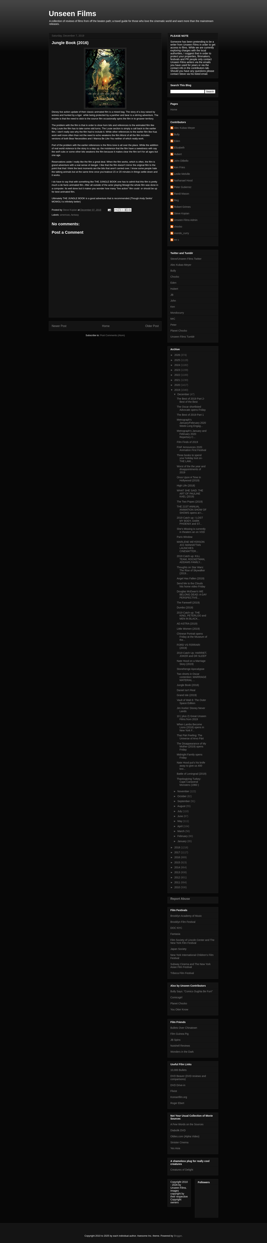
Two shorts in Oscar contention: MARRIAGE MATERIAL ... (191, 677)
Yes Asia (175, 1148)
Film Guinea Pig (179, 1033)
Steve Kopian (181, 213)
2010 (177, 887)
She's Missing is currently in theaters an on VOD (191, 530)
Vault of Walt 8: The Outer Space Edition (191, 702)
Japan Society (178, 948)
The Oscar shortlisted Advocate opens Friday (191, 408)
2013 (177, 872)
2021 (177, 380)
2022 (177, 374)
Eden (177, 141)
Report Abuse (180, 898)
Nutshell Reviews (180, 1045)
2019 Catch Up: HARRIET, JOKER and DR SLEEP (192, 654)
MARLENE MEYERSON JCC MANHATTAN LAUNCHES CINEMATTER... (191, 546)
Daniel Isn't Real (186, 690)
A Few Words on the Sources (186, 1124)
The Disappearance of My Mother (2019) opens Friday (191, 746)
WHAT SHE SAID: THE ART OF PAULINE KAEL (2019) (190, 493)
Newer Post (59, 326)
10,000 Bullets (178, 1070)
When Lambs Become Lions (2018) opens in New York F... (190, 727)
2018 (177, 847)
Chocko (174, 276)
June (180, 816)
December (183, 394)
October (182, 796)
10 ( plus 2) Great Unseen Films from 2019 (191, 718)
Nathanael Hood (183, 180)
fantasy (75, 214)
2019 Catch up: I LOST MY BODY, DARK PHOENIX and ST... (190, 520)
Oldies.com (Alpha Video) (184, 1136)
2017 (177, 852)
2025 (177, 360)
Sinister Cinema (179, 1142)
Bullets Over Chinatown (183, 1027)
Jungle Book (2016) (188, 685)
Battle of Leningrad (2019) (191, 773)
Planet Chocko (178, 330)
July (180, 811)
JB (171, 294)
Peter (173, 324)
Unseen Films (72, 14)
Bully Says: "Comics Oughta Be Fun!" (191, 991)
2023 (177, 369)
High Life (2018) (186, 485)
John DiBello (181, 160)
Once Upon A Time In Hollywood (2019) (189, 479)
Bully (177, 134)
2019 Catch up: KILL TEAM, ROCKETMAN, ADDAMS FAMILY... (191, 559)
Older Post (152, 326)
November (183, 791)
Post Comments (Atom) (112, 335)
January (182, 841)
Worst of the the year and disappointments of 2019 (191, 469)
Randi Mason (181, 193)
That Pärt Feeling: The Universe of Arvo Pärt (190, 737)
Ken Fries (179, 167)
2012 (177, 877)
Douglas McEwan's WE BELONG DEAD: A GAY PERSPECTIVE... (192, 594)
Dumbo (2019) (185, 607)
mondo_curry (181, 233)
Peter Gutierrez (182, 187)
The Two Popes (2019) (190, 501)
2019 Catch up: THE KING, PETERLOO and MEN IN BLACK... (191, 615)
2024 (177, 365)
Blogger (178, 1235)
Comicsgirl (176, 997)
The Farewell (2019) (188, 602)
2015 (177, 862)
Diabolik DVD (178, 1130)
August (181, 806)
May (180, 821)
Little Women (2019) (188, 628)
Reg (176, 200)
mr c (176, 239)
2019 (177, 389)
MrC (172, 318)
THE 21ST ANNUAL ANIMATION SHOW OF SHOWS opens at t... (192, 509)
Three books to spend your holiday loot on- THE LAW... (190, 458)
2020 (177, 384)
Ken (172, 306)
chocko (178, 226)
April (180, 826)
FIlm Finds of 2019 (187, 442)
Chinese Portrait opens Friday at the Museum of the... (192, 636)
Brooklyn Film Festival (182, 921)
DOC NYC (176, 927)
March (181, 831)
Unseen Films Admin (185, 220)
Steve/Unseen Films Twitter (185, 258)
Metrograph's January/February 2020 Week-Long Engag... (191, 422)
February (182, 836)
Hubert (178, 154)
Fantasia (175, 933)
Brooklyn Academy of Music (186, 915)
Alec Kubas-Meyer (184, 127)
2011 (177, 882)
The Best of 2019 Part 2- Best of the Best (191, 400)
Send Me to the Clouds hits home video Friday (191, 585)
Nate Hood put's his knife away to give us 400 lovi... (191, 765)
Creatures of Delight (181, 1169)
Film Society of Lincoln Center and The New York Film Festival (192, 942)
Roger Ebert (177, 1103)
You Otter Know (179, 1009)
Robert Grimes (182, 206)
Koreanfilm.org (178, 1097)
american (65, 214)
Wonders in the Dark (182, 1051)
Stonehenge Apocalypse (190, 668)
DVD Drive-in (177, 1085)
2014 (177, 867)
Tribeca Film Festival (182, 973)
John (173, 300)
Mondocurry (177, 312)
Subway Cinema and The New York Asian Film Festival (190, 966)
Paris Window (184, 536)
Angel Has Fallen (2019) (190, 578)
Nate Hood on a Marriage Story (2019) (191, 662)
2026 (177, 354)
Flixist (173, 1091)
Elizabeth (179, 147)
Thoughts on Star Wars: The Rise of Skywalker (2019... (191, 570)
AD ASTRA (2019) (187, 623)
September (183, 801)
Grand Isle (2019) (187, 695)
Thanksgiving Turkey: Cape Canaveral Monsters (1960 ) (189, 782)
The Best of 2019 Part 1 (190, 414)
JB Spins (175, 1039)
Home (106, 326)
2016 (177, 857)
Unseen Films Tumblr (182, 336)
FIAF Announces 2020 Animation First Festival (191, 449)
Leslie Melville (182, 173)
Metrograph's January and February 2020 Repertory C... (191, 434)
